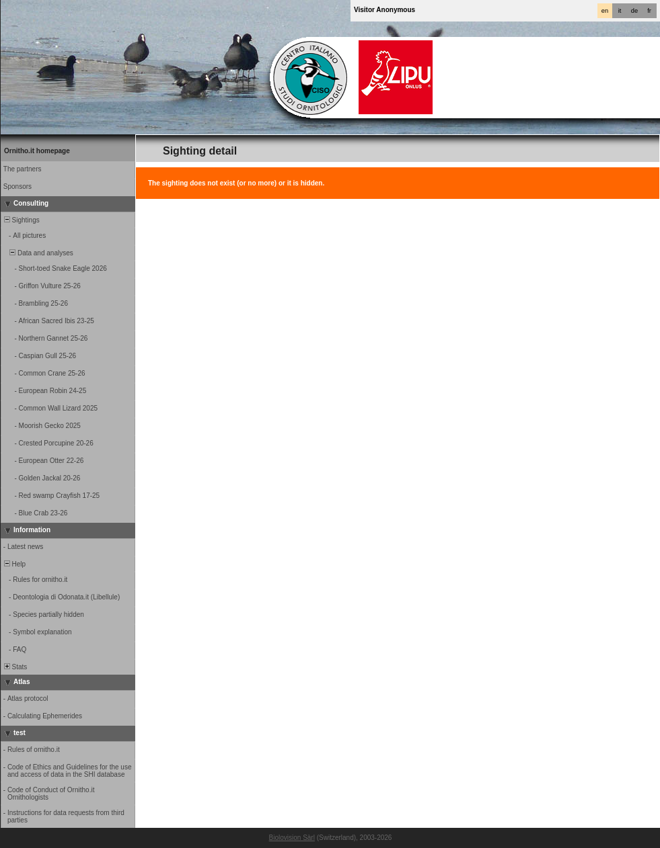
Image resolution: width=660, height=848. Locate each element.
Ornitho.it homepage (37, 151)
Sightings (21, 220)
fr (649, 10)
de (634, 10)
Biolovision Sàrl (292, 837)
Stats (14, 667)
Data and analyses (37, 253)
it (620, 10)
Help (14, 564)
